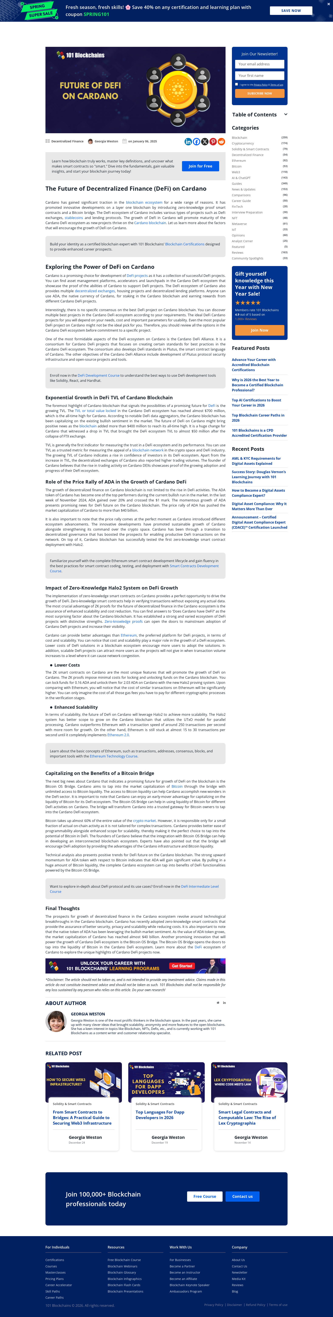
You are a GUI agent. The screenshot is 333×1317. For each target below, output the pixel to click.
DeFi (211, 405)
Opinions (238, 235)
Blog (235, 1291)
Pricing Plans (54, 1279)
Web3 (236, 172)
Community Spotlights (247, 258)
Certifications (54, 1260)
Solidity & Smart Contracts (250, 149)
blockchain (88, 426)
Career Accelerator (58, 1285)
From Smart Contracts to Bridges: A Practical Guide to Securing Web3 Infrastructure (82, 1117)
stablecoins (74, 217)
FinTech (237, 207)
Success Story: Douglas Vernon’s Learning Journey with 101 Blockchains (259, 477)
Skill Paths (52, 1291)
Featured (238, 247)
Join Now (259, 330)
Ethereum (129, 635)
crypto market (144, 820)
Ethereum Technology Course (113, 756)
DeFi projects (137, 275)
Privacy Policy (261, 84)
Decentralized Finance (67, 141)
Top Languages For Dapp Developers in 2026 (160, 1114)
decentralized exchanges (95, 291)
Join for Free (200, 166)
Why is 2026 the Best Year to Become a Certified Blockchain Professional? (257, 385)
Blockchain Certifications (185, 244)
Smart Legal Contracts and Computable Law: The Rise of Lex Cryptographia (247, 1117)
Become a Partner (182, 1266)
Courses (51, 1266)
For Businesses (180, 1260)
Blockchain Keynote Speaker (190, 1285)
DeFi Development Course (99, 375)
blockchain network (148, 450)
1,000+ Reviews (246, 319)
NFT (234, 218)
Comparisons (241, 195)
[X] (205, 141)
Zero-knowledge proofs (124, 621)
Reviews (237, 253)
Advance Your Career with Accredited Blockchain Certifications (254, 364)
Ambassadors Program (186, 1291)
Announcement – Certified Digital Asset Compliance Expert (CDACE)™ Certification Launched (259, 522)
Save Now (291, 10)
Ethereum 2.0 (118, 735)
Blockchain (239, 138)
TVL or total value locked (95, 410)
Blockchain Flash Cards (124, 1285)
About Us (238, 1260)
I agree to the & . (259, 84)
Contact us (242, 1196)
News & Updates (243, 189)
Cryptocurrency (243, 143)
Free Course (204, 1196)
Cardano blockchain (150, 222)
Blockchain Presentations (125, 1291)
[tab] (260, 114)
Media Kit (239, 1279)
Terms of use (276, 84)
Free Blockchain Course (124, 1260)
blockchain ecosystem (144, 202)
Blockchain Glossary (122, 1272)
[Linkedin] (188, 141)
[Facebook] (196, 141)
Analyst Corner (242, 241)
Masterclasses (55, 1272)
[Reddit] (221, 141)
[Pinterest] (213, 141)
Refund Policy (255, 1305)
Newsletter (239, 1272)
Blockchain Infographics (125, 1279)
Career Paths (54, 1298)
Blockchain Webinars (122, 1266)
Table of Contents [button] (254, 114)
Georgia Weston (106, 141)
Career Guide (241, 201)
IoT (234, 230)
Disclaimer (234, 1305)
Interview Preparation (247, 212)
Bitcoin (177, 786)
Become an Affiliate (183, 1279)
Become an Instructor (185, 1272)
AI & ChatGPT (241, 178)
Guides (237, 184)
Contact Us (239, 1266)
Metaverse (239, 224)
